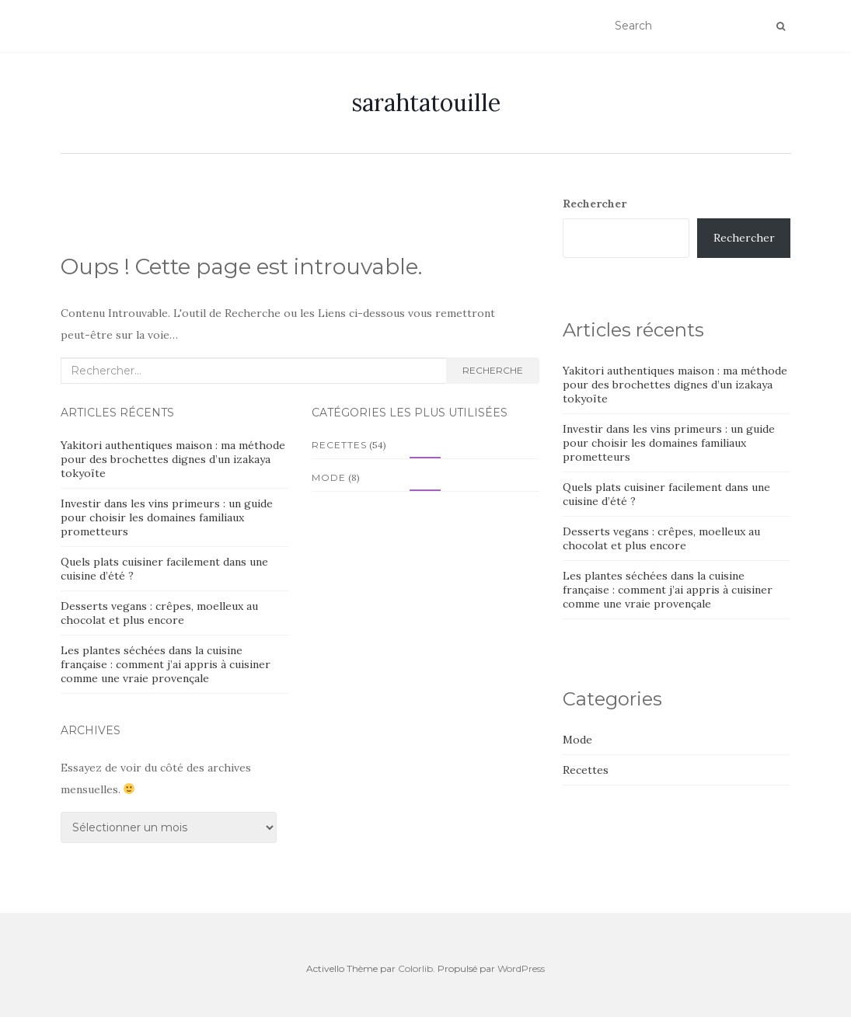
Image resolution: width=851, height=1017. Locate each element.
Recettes (339, 445)
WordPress (521, 968)
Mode (329, 477)
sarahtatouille (425, 102)
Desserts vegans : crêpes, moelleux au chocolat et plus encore (159, 613)
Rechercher (594, 204)
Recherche (492, 370)
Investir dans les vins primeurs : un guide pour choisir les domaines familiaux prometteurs (167, 517)
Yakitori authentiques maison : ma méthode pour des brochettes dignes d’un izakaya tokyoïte (173, 459)
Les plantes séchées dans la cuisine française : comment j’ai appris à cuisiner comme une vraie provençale (165, 664)
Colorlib (415, 968)
